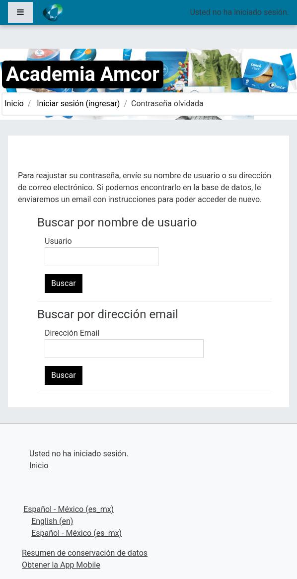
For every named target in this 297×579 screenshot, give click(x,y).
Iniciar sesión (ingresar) (78, 103)
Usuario (58, 241)
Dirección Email (72, 333)
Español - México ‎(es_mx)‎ (68, 509)
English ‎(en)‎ (52, 521)
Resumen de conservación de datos (85, 553)
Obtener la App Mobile (61, 565)
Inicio (13, 103)
